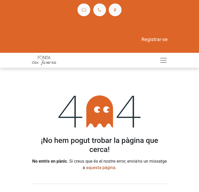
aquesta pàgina (100, 167)
